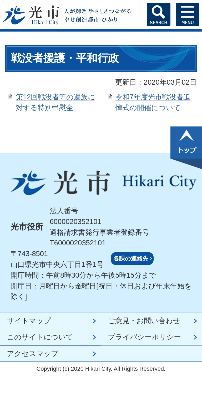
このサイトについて (40, 337)
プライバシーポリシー (144, 337)
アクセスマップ (32, 353)
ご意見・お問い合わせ (144, 321)
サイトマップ (29, 321)
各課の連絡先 (130, 258)
